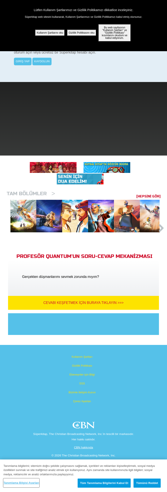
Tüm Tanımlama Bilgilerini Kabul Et (104, 483)
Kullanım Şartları (82, 378)
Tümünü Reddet (147, 483)
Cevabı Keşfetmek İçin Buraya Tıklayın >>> (83, 325)
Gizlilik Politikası (82, 387)
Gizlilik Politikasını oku (82, 32)
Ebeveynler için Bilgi (82, 396)
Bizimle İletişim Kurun (81, 414)
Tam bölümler (31, 194)
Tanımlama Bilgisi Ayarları (21, 482)
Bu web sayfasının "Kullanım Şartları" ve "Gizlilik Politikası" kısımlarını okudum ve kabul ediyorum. (114, 32)
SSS (82, 405)
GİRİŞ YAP (23, 61)
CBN (84, 448)
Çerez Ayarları (82, 423)
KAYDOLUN (42, 61)
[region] (83, 475)
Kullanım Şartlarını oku (50, 32)
